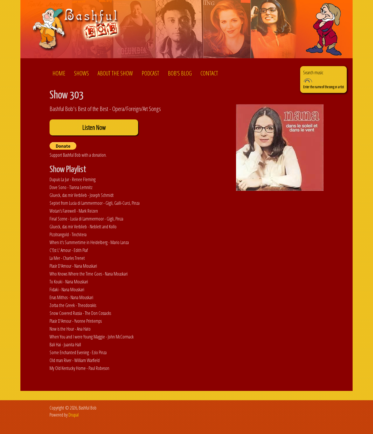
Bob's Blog (180, 73)
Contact (209, 73)
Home (58, 73)
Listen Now (93, 127)
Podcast (150, 73)
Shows (81, 73)
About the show (115, 73)
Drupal (73, 415)
